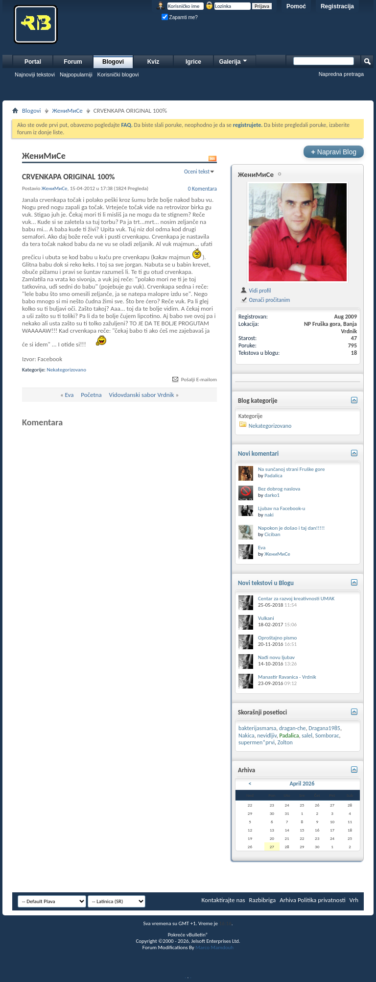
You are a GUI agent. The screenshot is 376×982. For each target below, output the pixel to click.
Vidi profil (255, 290)
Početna (91, 394)
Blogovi (113, 61)
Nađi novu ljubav (276, 657)
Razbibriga (262, 900)
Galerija (233, 60)
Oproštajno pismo (277, 638)
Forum (73, 61)
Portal (32, 61)
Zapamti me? (180, 17)
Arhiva (288, 900)
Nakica (246, 735)
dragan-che (292, 728)
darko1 (272, 495)
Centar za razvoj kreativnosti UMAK (296, 598)
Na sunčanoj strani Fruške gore (291, 469)
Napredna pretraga (341, 74)
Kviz (153, 61)
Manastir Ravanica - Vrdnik (287, 677)
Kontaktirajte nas (223, 900)
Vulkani (266, 618)
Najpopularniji (76, 74)
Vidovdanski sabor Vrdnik (141, 394)
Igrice (193, 61)
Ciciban (272, 534)
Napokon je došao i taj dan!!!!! (291, 528)
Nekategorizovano (66, 370)
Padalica (273, 475)
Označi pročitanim (265, 299)
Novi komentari (258, 453)
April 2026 (301, 783)
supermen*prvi (256, 742)
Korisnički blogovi (118, 74)
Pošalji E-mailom (194, 379)
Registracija (337, 6)
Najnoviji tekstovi (35, 74)
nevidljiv (267, 735)
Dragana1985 (324, 728)
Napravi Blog (333, 151)
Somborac (327, 735)
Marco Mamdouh (214, 947)
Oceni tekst (197, 171)
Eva (69, 394)
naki (269, 515)
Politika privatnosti (322, 900)
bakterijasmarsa (257, 728)
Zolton (285, 742)
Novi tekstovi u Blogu (266, 583)
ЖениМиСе (67, 110)
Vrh (354, 900)
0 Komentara (202, 188)
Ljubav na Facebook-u (281, 508)
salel (307, 735)
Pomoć (296, 6)
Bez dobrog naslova (279, 489)
